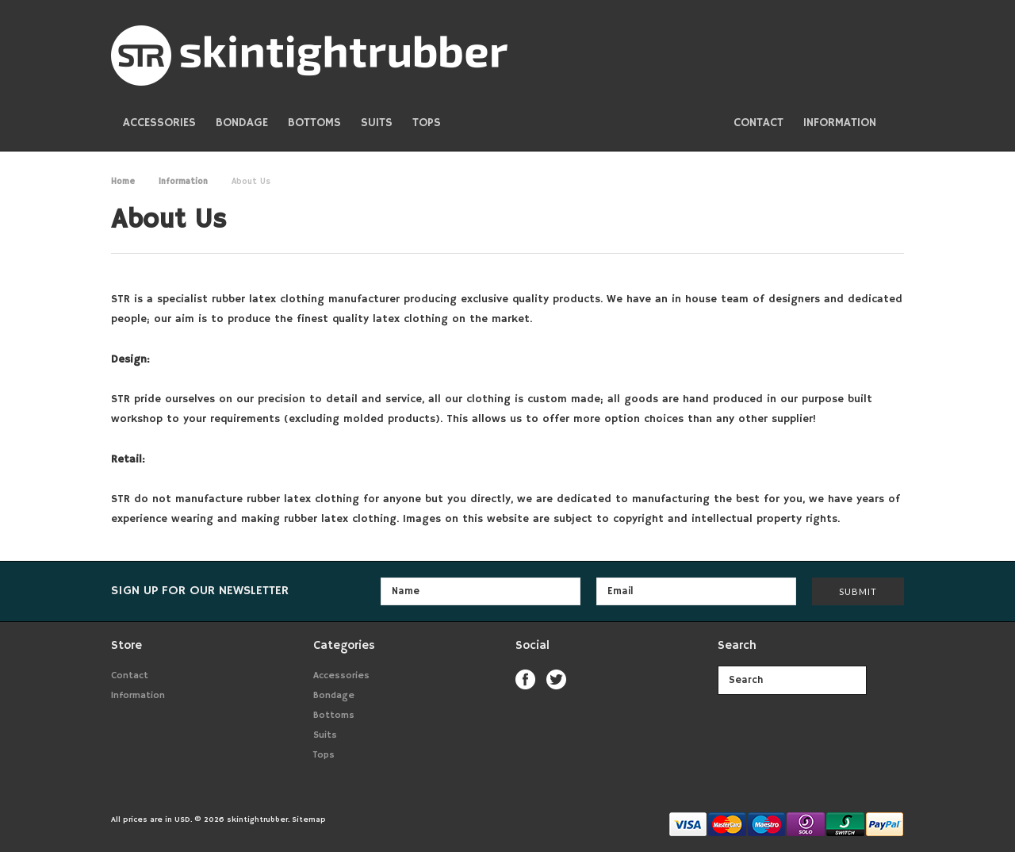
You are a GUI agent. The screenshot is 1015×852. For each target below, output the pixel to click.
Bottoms (314, 122)
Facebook (525, 679)
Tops (426, 122)
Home (123, 181)
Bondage (242, 122)
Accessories (159, 122)
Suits (377, 122)
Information (183, 181)
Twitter (556, 679)
